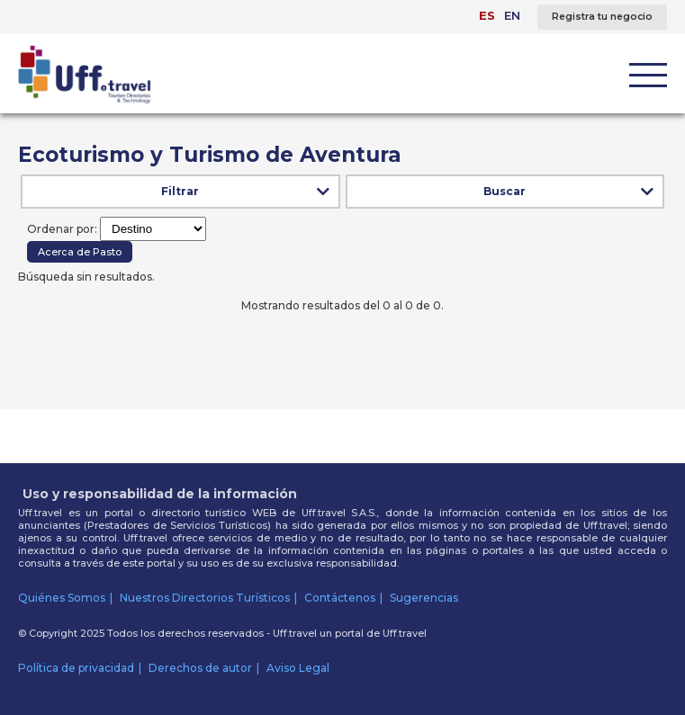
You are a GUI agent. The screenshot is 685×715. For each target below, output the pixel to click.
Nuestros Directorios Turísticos (205, 597)
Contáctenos (339, 597)
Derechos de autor (200, 668)
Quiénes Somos (61, 597)
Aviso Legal (297, 668)
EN (512, 15)
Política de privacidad (76, 668)
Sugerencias (424, 597)
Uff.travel (405, 633)
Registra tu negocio (602, 16)
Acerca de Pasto (80, 252)
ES (487, 15)
